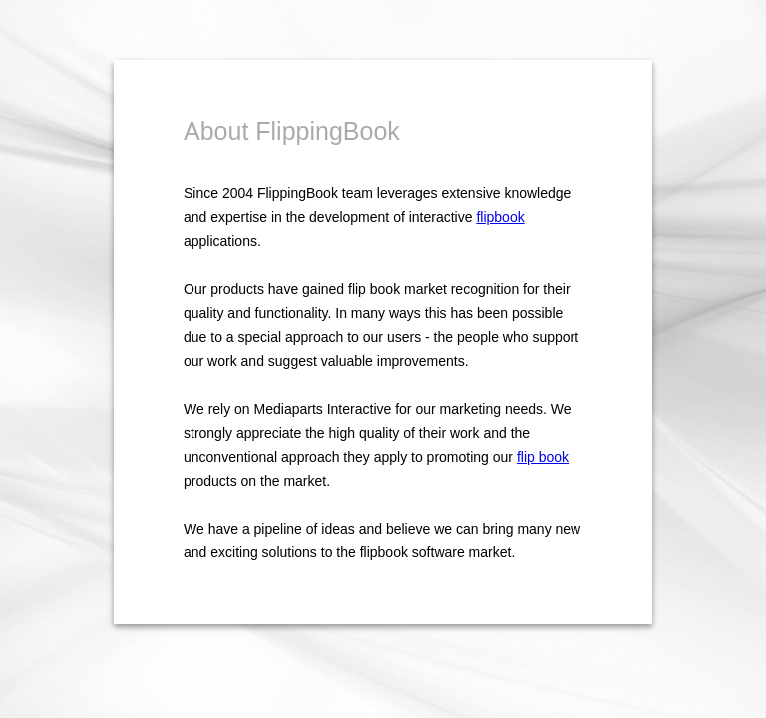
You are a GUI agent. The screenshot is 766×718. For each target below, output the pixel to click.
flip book (543, 457)
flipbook (500, 217)
